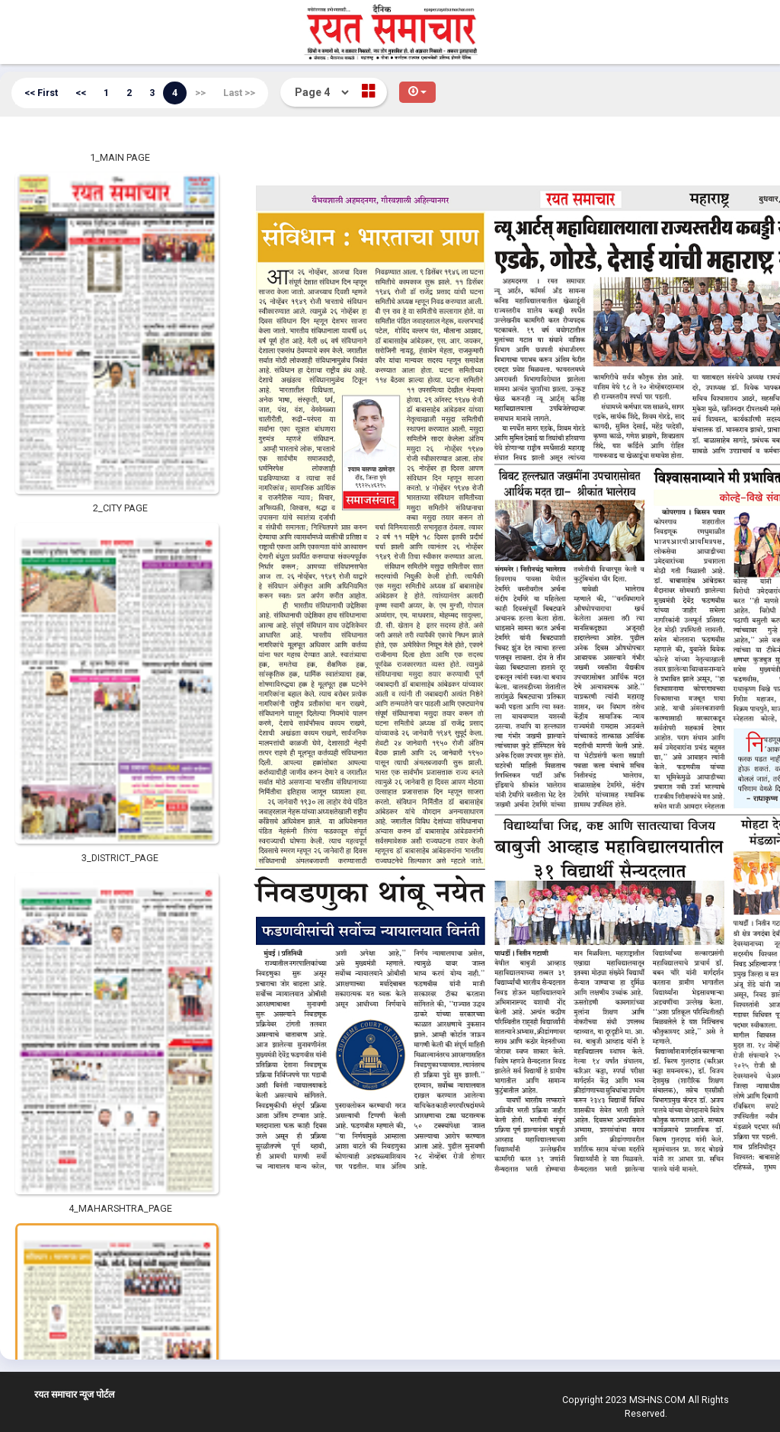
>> (200, 92)
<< (80, 92)
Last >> (239, 92)
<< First (41, 92)
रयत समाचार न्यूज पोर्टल (74, 1394)
